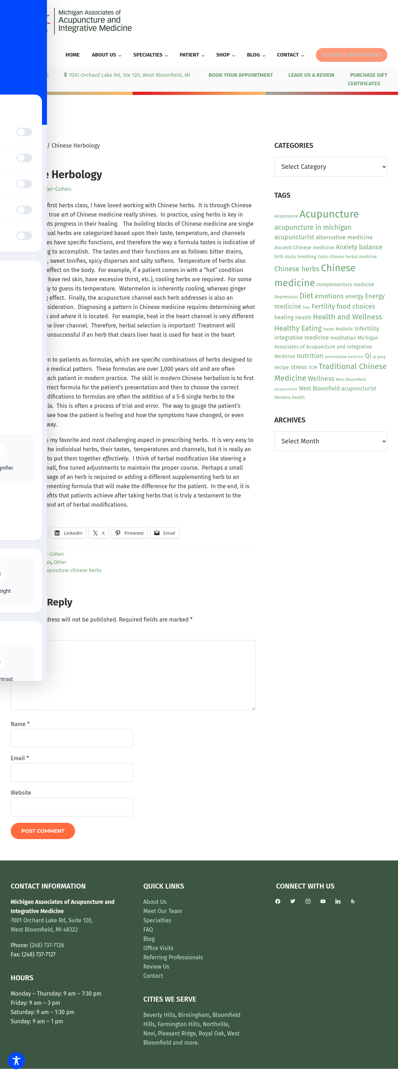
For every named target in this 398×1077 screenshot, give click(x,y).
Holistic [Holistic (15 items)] (344, 329)
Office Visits (158, 948)
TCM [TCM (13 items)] (312, 367)
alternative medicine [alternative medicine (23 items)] (344, 237)
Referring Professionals (173, 957)
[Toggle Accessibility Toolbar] (16, 1060)
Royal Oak (211, 1033)
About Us (154, 902)
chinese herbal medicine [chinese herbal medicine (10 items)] (353, 256)
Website (21, 792)
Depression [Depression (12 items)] (286, 296)
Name (20, 724)
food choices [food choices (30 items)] (355, 306)
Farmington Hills (179, 1024)
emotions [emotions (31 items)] (329, 296)
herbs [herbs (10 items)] (328, 329)
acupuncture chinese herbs (71, 570)
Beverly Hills (159, 1015)
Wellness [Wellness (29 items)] (321, 379)
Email (20, 758)
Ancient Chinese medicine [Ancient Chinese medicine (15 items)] (304, 248)
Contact (153, 975)
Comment (25, 635)
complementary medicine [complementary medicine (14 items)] (346, 285)
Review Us (156, 966)
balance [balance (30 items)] (370, 247)
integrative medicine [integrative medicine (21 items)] (301, 337)
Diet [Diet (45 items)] (306, 295)
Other (60, 562)
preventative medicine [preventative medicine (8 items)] (344, 356)
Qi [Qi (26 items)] (368, 356)
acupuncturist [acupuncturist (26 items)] (294, 237)
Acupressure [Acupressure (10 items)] (286, 216)
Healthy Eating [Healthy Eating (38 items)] (298, 328)
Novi (149, 1033)
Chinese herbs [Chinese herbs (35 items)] (296, 269)
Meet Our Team (162, 911)
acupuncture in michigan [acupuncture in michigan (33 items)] (312, 227)
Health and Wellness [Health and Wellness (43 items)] (347, 316)
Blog (149, 938)
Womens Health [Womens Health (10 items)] (289, 397)
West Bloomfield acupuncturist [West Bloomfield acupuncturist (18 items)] (337, 388)
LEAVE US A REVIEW (311, 75)
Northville (215, 1024)
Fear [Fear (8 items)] (306, 307)
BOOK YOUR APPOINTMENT (240, 75)
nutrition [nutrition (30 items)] (310, 356)
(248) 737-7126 (29, 75)
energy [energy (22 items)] (354, 296)
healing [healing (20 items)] (283, 317)
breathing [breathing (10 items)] (306, 256)
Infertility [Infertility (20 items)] (367, 328)
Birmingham (193, 1015)
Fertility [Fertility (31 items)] (323, 306)
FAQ (148, 929)
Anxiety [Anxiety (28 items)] (346, 247)
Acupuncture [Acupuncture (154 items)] (329, 214)
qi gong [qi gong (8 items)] (379, 356)
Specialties (157, 920)
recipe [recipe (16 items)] (281, 367)
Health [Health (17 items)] (303, 317)
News (45, 562)
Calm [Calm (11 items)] (323, 256)
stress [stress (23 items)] (299, 367)
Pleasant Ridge (177, 1033)
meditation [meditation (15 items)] (343, 338)
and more (185, 1042)
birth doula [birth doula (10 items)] (285, 256)
